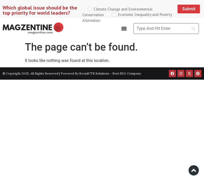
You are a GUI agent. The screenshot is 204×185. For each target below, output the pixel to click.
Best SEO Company (126, 73)
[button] (124, 28)
